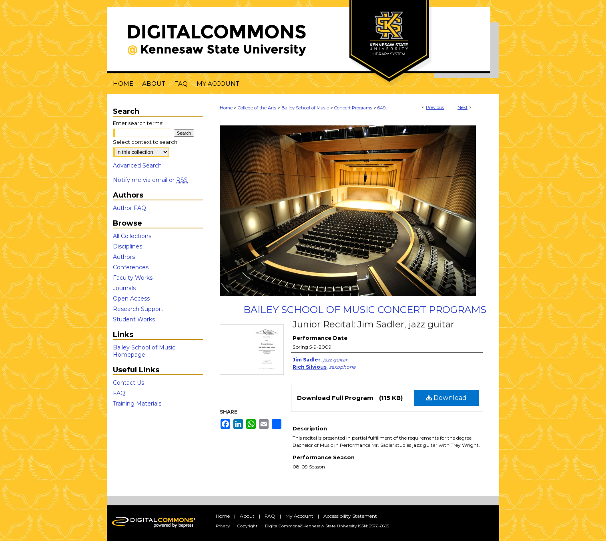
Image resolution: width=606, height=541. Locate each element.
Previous (435, 107)
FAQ (119, 393)
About (247, 516)
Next (463, 107)
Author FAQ (129, 208)
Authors (124, 256)
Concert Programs (353, 108)
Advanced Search (137, 165)
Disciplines (127, 246)
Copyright (247, 526)
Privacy (223, 526)
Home (226, 108)
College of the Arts (257, 108)
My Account (299, 516)
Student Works (134, 319)
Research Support (138, 309)
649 (381, 108)
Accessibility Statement (350, 516)
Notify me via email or (150, 180)
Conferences (130, 267)
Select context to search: (146, 142)
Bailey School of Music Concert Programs (364, 309)
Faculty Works (133, 277)
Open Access (131, 298)
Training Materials (137, 403)
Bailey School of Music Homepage (144, 351)
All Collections (132, 236)
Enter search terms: (138, 123)
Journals (124, 288)
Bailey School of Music (305, 108)
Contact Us (128, 382)
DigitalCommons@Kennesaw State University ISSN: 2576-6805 (327, 526)
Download (446, 398)
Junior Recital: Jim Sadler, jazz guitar (373, 324)
